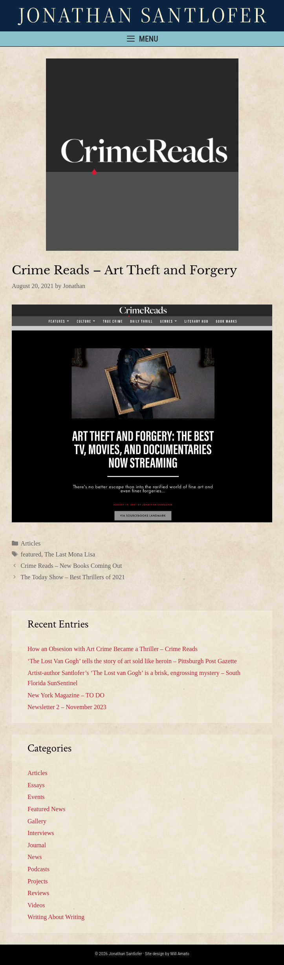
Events (36, 797)
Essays (36, 785)
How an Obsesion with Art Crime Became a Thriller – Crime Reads (112, 649)
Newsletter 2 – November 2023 (66, 707)
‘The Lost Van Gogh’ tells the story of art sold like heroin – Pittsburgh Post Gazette (132, 661)
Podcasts (38, 869)
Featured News (46, 809)
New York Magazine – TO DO (65, 695)
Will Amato (179, 954)
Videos (36, 905)
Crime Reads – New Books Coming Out (71, 565)
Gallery (36, 821)
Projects (37, 881)
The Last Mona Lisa (69, 554)
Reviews (38, 893)
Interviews (40, 833)
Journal (36, 845)
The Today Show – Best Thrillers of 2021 (73, 577)
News (34, 857)
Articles (31, 543)
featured (31, 554)
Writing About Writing (55, 917)
